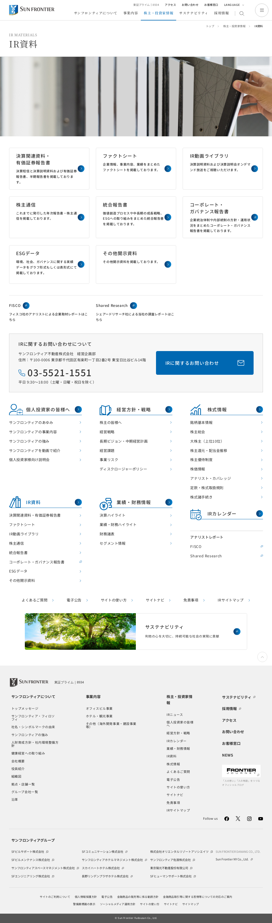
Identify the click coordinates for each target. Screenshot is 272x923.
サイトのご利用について (55, 897)
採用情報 (221, 13)
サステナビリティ (193, 13)
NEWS (227, 755)
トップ (210, 26)
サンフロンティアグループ (33, 840)
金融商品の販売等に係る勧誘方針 (138, 897)
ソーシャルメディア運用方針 (118, 904)
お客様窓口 (211, 5)
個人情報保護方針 (86, 897)
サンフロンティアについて (95, 13)
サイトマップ (190, 904)
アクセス (170, 5)
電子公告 (106, 897)
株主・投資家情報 (158, 13)
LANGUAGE (234, 5)
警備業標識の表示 (84, 904)
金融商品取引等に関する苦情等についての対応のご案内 (197, 897)
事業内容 (130, 13)
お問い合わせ (190, 5)
